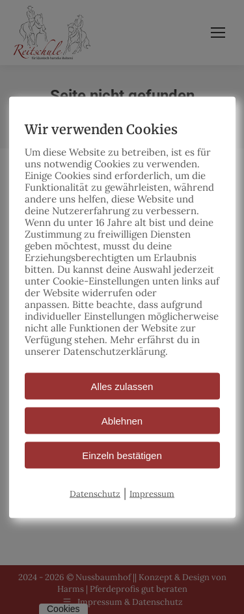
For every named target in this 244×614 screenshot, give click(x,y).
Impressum (151, 493)
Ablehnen (122, 420)
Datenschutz (95, 493)
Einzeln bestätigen (122, 454)
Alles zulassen (122, 385)
